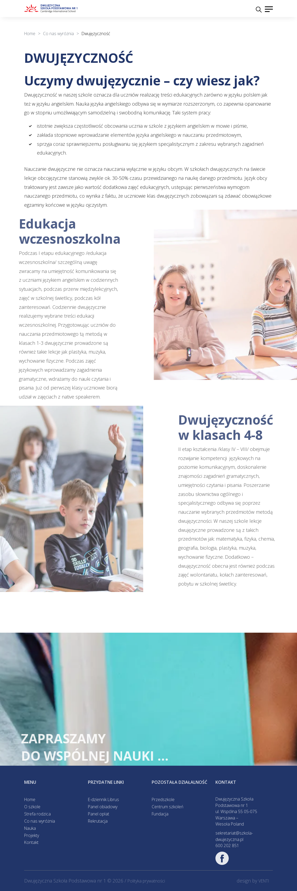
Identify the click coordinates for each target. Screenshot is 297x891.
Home (29, 799)
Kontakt (31, 842)
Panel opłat (98, 814)
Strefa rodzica (37, 814)
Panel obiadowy (102, 807)
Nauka (30, 828)
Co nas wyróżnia (39, 821)
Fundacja (160, 814)
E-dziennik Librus (103, 799)
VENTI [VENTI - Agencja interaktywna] (263, 881)
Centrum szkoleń (167, 807)
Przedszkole (163, 799)
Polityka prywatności (146, 881)
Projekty (31, 835)
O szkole (32, 807)
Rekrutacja (98, 821)
